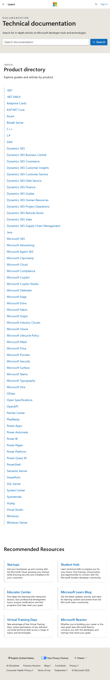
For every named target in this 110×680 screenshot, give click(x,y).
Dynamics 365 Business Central (26, 155)
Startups (13, 564)
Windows (13, 516)
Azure (10, 116)
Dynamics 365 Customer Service (27, 174)
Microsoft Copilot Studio (23, 284)
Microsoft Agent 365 (20, 251)
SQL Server (14, 484)
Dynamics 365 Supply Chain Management (33, 226)
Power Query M (16, 458)
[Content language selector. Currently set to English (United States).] (21, 658)
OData (11, 393)
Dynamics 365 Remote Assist (25, 213)
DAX (10, 142)
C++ (10, 129)
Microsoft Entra (16, 303)
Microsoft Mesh (17, 342)
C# (8, 135)
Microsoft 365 (16, 239)
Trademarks (60, 670)
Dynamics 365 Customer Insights (28, 168)
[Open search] (96, 4)
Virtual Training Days (22, 619)
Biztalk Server (15, 122)
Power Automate (17, 432)
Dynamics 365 (16, 148)
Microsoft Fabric (17, 310)
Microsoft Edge (16, 297)
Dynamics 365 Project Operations (28, 206)
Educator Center (19, 592)
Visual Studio (15, 509)
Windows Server (17, 522)
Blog (46, 665)
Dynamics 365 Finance (21, 187)
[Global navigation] (3, 4)
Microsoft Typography (21, 380)
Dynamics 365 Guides (20, 193)
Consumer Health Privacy (18, 670)
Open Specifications (19, 400)
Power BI (12, 439)
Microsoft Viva (16, 387)
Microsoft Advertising (21, 245)
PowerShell (13, 464)
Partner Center (16, 413)
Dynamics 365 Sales (19, 219)
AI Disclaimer (12, 665)
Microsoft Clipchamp (20, 258)
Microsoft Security (18, 361)
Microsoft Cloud (17, 264)
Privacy (73, 665)
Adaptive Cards (16, 103)
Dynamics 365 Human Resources (28, 200)
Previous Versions (31, 665)
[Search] (98, 42)
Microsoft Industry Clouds (23, 322)
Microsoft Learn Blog (76, 592)
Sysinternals (14, 497)
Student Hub (70, 564)
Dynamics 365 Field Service (24, 181)
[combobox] (46, 42)
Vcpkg (11, 503)
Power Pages (15, 445)
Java (9, 232)
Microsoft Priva (16, 348)
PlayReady (13, 419)
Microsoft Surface (18, 368)
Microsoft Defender (19, 290)
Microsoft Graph (17, 316)
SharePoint (13, 477)
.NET (9, 90)
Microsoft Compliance (21, 271)
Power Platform (16, 451)
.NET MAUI (13, 97)
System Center (16, 490)
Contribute (60, 665)
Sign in (104, 4)
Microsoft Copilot (18, 277)
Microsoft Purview (18, 355)
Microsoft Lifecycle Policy (23, 335)
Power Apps (14, 426)
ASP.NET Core (16, 110)
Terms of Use (44, 670)
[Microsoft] (55, 4)
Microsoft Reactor (74, 619)
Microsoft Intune (17, 329)
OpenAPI (12, 406)
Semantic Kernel (17, 471)
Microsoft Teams (17, 374)
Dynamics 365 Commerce (23, 161)
